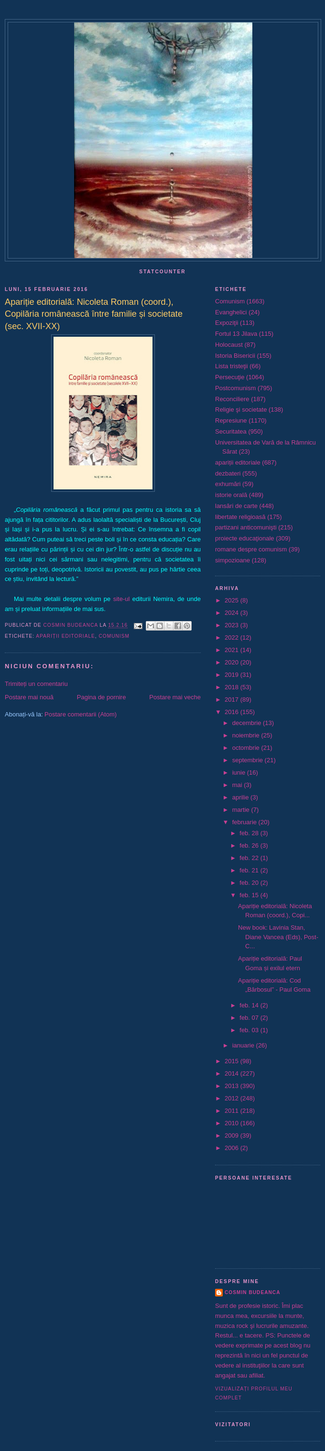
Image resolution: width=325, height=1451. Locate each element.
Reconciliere (232, 399)
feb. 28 (249, 833)
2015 (232, 1061)
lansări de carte (236, 505)
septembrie (248, 760)
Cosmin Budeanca (252, 1292)
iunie (239, 772)
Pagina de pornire (101, 697)
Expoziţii (226, 322)
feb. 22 (249, 857)
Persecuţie (229, 377)
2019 (232, 674)
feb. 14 (249, 1005)
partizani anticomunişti (246, 527)
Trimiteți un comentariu (36, 683)
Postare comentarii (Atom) (80, 714)
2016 (232, 711)
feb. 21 (249, 870)
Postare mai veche (175, 697)
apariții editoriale (65, 636)
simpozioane (232, 560)
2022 (232, 637)
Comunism (113, 636)
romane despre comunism (251, 549)
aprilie (241, 797)
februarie (245, 822)
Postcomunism (235, 388)
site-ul (121, 598)
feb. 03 (249, 1030)
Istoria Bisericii (235, 355)
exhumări (227, 483)
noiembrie (246, 735)
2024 (232, 612)
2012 (232, 1098)
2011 (232, 1110)
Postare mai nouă (29, 697)
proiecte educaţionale (244, 538)
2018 (232, 687)
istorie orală (231, 494)
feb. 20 (249, 882)
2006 (232, 1147)
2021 (232, 649)
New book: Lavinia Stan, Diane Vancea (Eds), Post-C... (278, 937)
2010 (232, 1123)
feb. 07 (249, 1017)
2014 (232, 1073)
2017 (232, 699)
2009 (232, 1135)
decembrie (247, 722)
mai (238, 784)
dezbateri (227, 473)
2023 (232, 625)
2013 (232, 1085)
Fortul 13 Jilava (236, 333)
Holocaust (229, 344)
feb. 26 (249, 845)
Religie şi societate (241, 409)
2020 (232, 662)
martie (241, 809)
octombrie (246, 747)
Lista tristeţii (231, 366)
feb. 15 (249, 895)
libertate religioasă (240, 516)
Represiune (231, 420)
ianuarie (244, 1045)
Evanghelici (231, 312)
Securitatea (231, 431)
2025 (232, 600)
